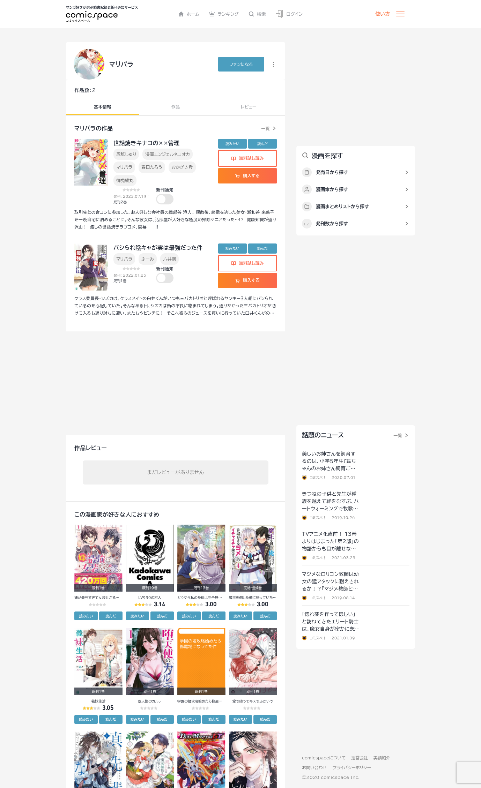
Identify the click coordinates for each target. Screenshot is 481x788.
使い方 (382, 14)
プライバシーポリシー (351, 767)
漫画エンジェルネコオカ (167, 154)
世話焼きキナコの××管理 (146, 143)
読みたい (232, 143)
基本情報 (102, 107)
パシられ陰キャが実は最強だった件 (158, 247)
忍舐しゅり (126, 154)
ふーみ (147, 259)
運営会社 (359, 758)
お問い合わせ (314, 767)
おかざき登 (182, 167)
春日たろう (151, 167)
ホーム (189, 14)
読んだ (262, 143)
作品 (175, 107)
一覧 (265, 128)
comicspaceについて (324, 758)
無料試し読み (247, 158)
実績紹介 (381, 758)
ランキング (224, 14)
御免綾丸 (125, 180)
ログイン (289, 14)
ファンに (241, 64)
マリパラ (124, 167)
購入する (247, 175)
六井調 (169, 259)
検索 (257, 14)
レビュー (249, 107)
